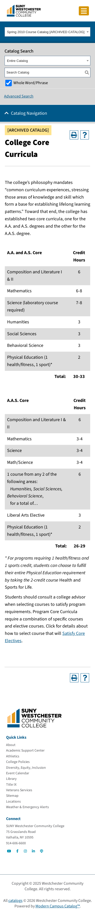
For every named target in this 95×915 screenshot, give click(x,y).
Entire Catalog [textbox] (17, 61)
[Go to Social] (9, 851)
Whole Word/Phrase (30, 83)
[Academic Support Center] (25, 750)
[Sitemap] (12, 795)
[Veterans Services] (19, 790)
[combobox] (47, 32)
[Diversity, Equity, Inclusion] (26, 767)
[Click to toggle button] (84, 10)
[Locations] (13, 801)
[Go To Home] (24, 10)
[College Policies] (18, 761)
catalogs (15, 900)
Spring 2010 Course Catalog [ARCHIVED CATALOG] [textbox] (46, 32)
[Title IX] (11, 784)
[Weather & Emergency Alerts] (27, 807)
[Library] (11, 778)
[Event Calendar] (17, 773)
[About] (10, 745)
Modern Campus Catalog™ (57, 906)
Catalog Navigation (29, 113)
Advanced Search (18, 96)
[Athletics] (12, 756)
